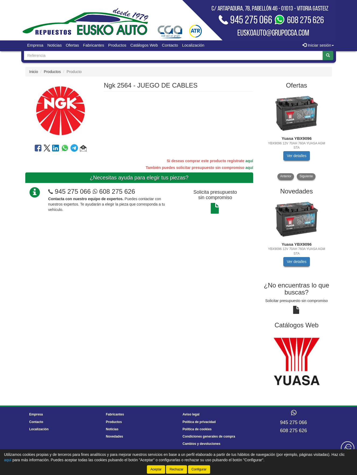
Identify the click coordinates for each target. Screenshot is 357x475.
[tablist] (296, 136)
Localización (193, 45)
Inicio (33, 72)
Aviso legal (191, 414)
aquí (249, 161)
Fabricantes (93, 45)
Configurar (199, 469)
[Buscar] (328, 55)
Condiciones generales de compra (209, 436)
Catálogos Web (144, 45)
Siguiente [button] (306, 176)
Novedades (114, 436)
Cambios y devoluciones (202, 444)
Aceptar (155, 469)
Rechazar (176, 469)
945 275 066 (73, 191)
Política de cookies (197, 429)
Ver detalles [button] (296, 156)
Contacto (170, 45)
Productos (117, 45)
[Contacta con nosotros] (347, 448)
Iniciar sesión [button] (318, 45)
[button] (83, 149)
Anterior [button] (285, 176)
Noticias (54, 45)
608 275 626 (114, 191)
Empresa (35, 45)
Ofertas (72, 45)
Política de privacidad (199, 422)
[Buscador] (173, 55)
